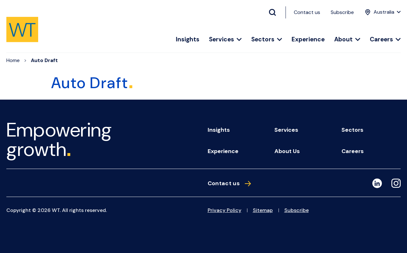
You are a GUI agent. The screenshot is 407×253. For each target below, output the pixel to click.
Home (13, 60)
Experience (308, 39)
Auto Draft (44, 60)
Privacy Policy (224, 210)
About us (287, 151)
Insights (187, 39)
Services (225, 39)
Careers (385, 39)
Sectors (266, 39)
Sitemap (263, 210)
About (347, 39)
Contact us (307, 12)
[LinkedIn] (377, 183)
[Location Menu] (382, 12)
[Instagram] (396, 184)
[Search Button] (275, 12)
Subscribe (342, 12)
